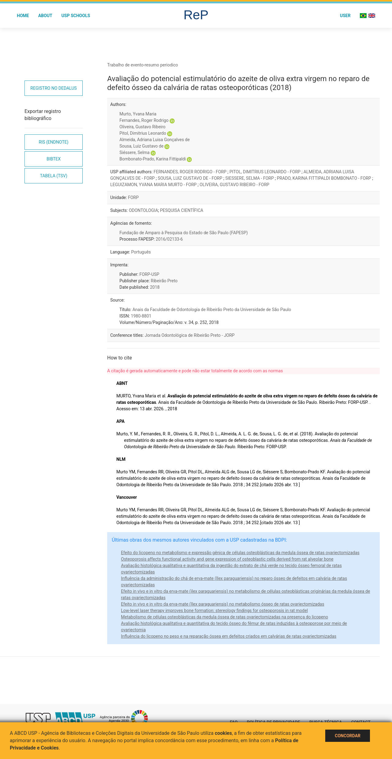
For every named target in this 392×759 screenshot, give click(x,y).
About (45, 15)
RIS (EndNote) (54, 142)
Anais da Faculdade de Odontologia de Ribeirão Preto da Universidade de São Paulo (211, 309)
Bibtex (54, 158)
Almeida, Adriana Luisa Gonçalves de (154, 139)
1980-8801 (141, 316)
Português (141, 252)
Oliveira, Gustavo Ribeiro (142, 126)
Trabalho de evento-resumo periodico (142, 64)
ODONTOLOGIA (143, 210)
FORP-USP (149, 274)
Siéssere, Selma (134, 152)
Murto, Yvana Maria (137, 113)
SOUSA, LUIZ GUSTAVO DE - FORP (190, 178)
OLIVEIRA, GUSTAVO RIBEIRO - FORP (235, 184)
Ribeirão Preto (164, 280)
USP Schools (76, 15)
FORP (133, 197)
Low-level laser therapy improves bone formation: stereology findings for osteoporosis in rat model (214, 610)
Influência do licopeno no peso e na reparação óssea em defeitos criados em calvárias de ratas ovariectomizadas (228, 636)
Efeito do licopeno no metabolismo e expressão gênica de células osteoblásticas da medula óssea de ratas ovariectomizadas (240, 552)
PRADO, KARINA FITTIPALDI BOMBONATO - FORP (324, 178)
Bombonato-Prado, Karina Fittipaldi (152, 158)
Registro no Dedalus (53, 88)
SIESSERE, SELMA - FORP (250, 178)
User (345, 15)
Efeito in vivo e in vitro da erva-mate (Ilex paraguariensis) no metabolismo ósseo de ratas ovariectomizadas (222, 604)
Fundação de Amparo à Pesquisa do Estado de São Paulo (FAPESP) (183, 232)
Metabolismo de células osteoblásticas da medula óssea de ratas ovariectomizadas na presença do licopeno (224, 616)
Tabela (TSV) (53, 175)
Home (23, 15)
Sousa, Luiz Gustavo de (141, 146)
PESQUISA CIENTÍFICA (181, 210)
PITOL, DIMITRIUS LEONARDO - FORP (265, 171)
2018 (155, 287)
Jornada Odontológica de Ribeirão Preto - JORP (190, 335)
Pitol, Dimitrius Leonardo (142, 133)
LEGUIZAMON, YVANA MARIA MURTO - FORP (154, 184)
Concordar (347, 735)
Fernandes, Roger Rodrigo (143, 120)
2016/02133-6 (169, 239)
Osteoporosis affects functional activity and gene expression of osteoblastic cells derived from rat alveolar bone (227, 559)
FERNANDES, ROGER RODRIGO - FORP (191, 171)
